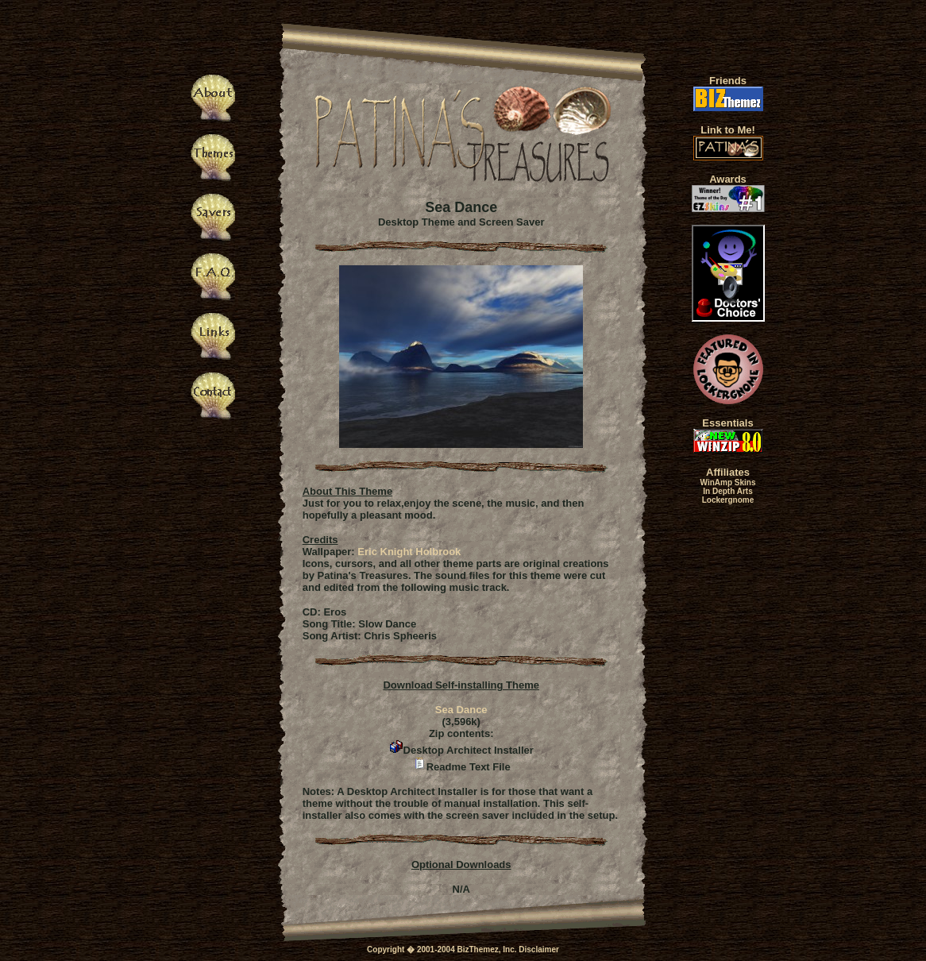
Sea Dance (461, 710)
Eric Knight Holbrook (409, 552)
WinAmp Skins (728, 482)
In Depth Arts (727, 491)
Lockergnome (728, 500)
